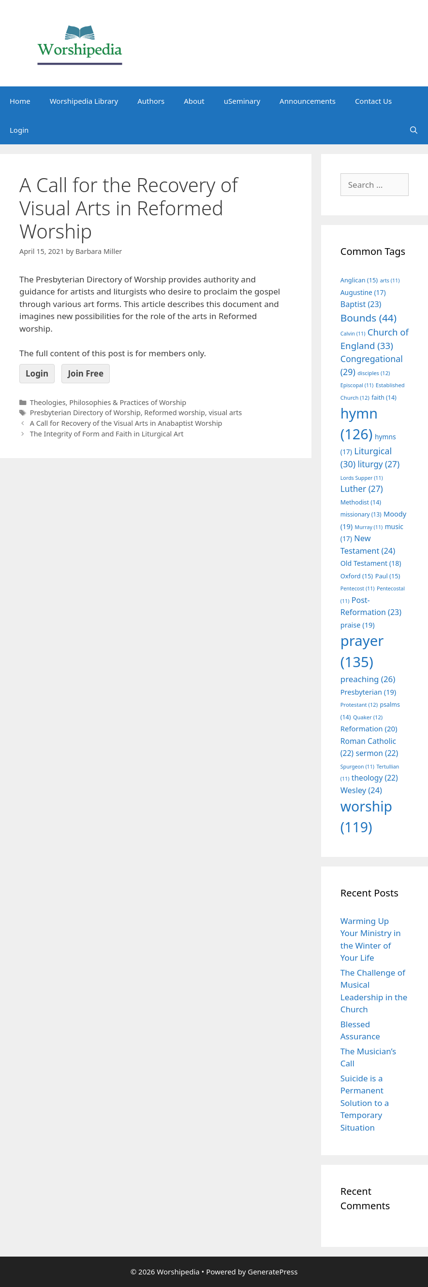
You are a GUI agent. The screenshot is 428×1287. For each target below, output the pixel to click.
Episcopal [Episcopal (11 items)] (357, 385)
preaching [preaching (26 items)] (368, 679)
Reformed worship (174, 412)
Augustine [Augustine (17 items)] (363, 292)
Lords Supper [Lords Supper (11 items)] (361, 478)
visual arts (225, 412)
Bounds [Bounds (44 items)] (368, 317)
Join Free (85, 373)
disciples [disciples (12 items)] (373, 373)
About (194, 101)
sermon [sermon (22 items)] (376, 753)
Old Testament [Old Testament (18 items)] (370, 563)
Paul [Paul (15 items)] (387, 576)
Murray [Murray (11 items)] (369, 527)
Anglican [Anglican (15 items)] (359, 280)
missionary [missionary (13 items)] (361, 514)
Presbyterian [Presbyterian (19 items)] (368, 692)
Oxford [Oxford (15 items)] (356, 576)
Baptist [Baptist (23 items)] (361, 304)
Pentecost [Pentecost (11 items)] (357, 588)
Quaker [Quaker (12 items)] (368, 717)
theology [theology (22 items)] (375, 777)
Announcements (308, 101)
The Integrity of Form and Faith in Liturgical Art (107, 433)
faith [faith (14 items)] (384, 397)
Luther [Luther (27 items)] (361, 488)
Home (20, 101)
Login (19, 130)
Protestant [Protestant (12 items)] (359, 704)
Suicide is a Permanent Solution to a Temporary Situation (364, 1103)
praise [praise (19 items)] (357, 625)
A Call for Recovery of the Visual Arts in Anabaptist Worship (126, 423)
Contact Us (373, 101)
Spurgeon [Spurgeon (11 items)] (357, 766)
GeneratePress (272, 1271)
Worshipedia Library (84, 101)
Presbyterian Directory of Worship (85, 412)
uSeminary (242, 101)
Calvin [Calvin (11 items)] (353, 333)
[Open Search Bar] (413, 129)
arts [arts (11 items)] (390, 280)
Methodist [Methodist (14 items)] (360, 502)
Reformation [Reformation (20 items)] (369, 728)
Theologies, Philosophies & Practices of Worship (108, 402)
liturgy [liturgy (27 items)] (378, 464)
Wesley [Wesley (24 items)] (361, 790)
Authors (150, 101)
